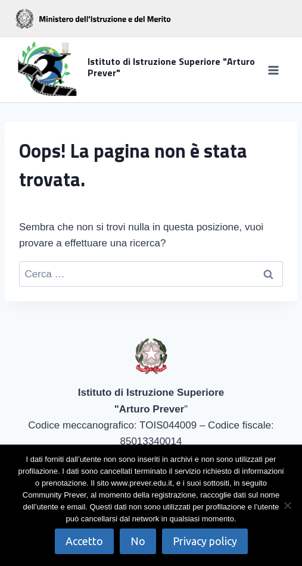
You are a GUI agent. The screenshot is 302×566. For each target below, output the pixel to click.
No (137, 541)
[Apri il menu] (273, 70)
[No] (287, 505)
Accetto (84, 541)
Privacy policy (205, 541)
